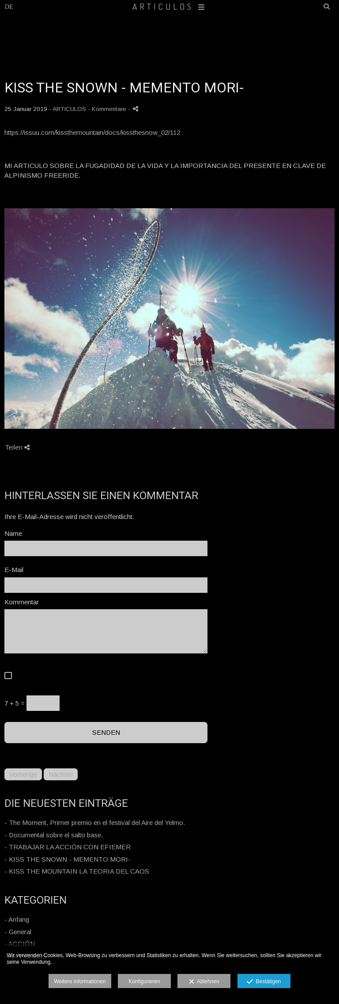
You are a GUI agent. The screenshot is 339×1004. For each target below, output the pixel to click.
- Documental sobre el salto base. (53, 835)
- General (17, 931)
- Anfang (16, 919)
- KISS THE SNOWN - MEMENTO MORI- (67, 859)
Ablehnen (204, 981)
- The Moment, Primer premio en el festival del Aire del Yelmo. (94, 822)
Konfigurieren (144, 981)
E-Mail (13, 569)
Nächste (61, 774)
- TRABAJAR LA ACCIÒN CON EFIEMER (67, 847)
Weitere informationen (79, 981)
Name (13, 533)
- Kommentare (108, 109)
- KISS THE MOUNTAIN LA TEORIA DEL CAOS (76, 871)
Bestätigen (264, 981)
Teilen (17, 447)
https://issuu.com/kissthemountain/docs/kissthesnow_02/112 (92, 132)
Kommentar (21, 602)
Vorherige (23, 774)
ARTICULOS (169, 6)
